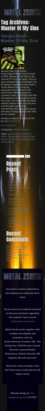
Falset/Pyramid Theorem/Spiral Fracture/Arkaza (17, 201)
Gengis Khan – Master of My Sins (19, 38)
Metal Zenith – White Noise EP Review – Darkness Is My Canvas (16, 250)
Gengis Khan (14, 136)
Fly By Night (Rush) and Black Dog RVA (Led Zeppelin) (19, 211)
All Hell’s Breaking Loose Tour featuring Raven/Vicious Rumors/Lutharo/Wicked (19, 184)
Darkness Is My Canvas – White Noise (18, 257)
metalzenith (14, 121)
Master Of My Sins (10, 139)
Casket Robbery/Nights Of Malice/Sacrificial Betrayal (18, 222)
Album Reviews (21, 129)
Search (8, 154)
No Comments (8, 125)
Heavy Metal (28, 136)
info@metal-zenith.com (22, 321)
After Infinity (15, 194)
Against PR (13, 133)
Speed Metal (7, 141)
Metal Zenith (28, 139)
